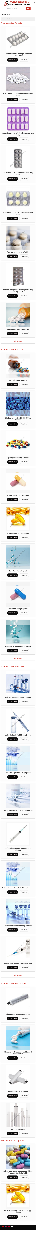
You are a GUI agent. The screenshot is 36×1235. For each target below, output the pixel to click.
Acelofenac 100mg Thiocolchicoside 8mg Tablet (18, 213)
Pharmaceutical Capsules (12, 349)
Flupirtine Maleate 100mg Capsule (18, 646)
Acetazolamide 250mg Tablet (18, 252)
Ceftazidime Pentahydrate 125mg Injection (18, 888)
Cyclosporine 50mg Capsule (18, 533)
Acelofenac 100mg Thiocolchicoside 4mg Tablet (18, 174)
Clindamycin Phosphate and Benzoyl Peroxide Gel (18, 1053)
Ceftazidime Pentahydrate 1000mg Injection (18, 849)
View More (24, 60)
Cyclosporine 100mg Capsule (18, 458)
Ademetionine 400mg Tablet (18, 329)
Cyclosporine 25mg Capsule (18, 495)
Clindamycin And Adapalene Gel (18, 1014)
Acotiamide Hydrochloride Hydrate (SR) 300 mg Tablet (18, 291)
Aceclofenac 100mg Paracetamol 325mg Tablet (18, 94)
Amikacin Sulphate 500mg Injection (18, 773)
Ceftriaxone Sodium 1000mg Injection (18, 926)
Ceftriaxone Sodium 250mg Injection (18, 963)
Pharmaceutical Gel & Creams (14, 983)
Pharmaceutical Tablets (11, 23)
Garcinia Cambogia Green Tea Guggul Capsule (18, 1212)
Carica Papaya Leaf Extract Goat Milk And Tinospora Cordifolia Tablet (18, 1172)
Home (4, 19)
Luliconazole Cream (18, 1129)
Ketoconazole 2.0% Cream (18, 1092)
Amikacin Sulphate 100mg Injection (18, 697)
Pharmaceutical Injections (12, 666)
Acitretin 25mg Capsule (18, 380)
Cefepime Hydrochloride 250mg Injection (18, 810)
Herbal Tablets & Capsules (12, 1140)
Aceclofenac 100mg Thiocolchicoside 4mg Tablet (18, 134)
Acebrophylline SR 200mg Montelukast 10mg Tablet (18, 55)
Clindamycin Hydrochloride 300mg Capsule (18, 419)
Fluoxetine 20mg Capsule (18, 571)
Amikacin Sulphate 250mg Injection (18, 735)
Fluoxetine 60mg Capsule (18, 609)
